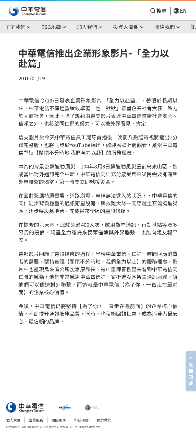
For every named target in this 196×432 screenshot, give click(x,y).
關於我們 (104, 420)
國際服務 (59, 420)
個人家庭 (13, 420)
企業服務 (36, 420)
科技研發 (81, 420)
